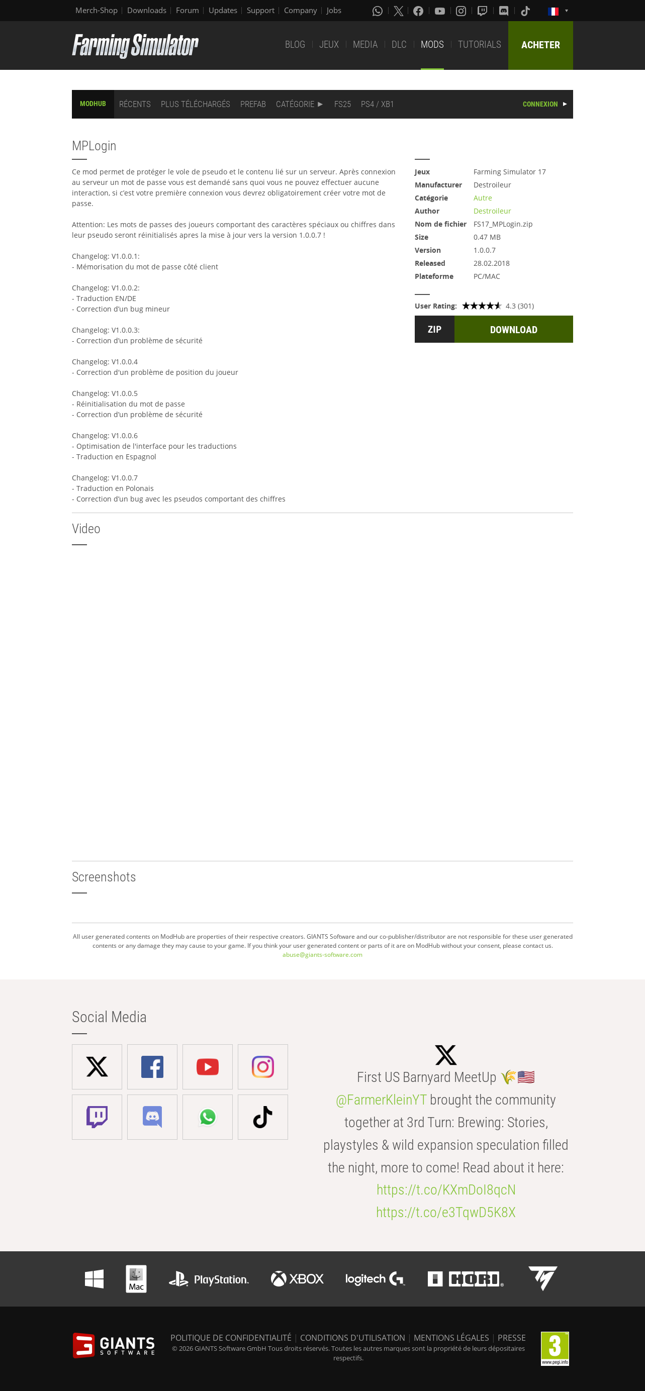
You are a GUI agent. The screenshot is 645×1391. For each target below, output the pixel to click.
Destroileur (492, 211)
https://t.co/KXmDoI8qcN (446, 1189)
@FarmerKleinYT (381, 1099)
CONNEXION (540, 104)
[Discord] (505, 10)
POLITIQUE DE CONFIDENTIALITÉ (231, 1337)
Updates (223, 10)
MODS (432, 44)
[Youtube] (441, 10)
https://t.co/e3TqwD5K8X (446, 1212)
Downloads (146, 10)
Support (260, 10)
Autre (483, 198)
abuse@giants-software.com (322, 954)
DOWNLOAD (513, 330)
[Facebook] (419, 10)
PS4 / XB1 (377, 104)
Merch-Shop (96, 10)
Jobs (334, 10)
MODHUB (93, 104)
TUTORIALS (479, 44)
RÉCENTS (135, 104)
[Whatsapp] (379, 10)
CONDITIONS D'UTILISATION (352, 1337)
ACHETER (540, 45)
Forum (187, 10)
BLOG (295, 44)
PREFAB (253, 104)
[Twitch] (484, 10)
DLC (399, 44)
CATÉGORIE (295, 104)
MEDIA (365, 44)
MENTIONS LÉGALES (451, 1337)
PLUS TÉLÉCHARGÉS (195, 104)
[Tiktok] (526, 10)
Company (300, 10)
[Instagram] (462, 10)
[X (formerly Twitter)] (399, 10)
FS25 (342, 104)
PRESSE (512, 1337)
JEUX (329, 44)
